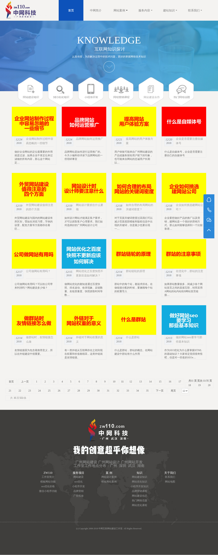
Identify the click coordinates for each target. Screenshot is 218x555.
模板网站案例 (109, 481)
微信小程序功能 (48, 491)
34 (137, 390)
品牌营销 (78, 491)
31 (108, 390)
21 (10, 390)
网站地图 (170, 481)
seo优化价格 (48, 486)
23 (29, 390)
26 (59, 390)
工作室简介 (48, 477)
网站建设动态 (139, 495)
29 (88, 390)
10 (114, 381)
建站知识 (170, 10)
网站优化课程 (139, 505)
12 (130, 381)
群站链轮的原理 (135, 271)
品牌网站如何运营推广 (89, 138)
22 (20, 390)
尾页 (173, 390)
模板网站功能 (48, 481)
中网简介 (96, 10)
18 (189, 385)
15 (160, 381)
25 (49, 390)
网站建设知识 (139, 477)
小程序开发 (78, 486)
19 (199, 385)
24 (39, 390)
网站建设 (78, 477)
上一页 (25, 381)
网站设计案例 (109, 477)
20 (209, 385)
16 (170, 381)
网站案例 (121, 10)
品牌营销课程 (139, 491)
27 (69, 390)
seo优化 (78, 481)
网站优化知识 (139, 481)
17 (179, 381)
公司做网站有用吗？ (38, 271)
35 (147, 390)
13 (140, 381)
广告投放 (78, 495)
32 (118, 390)
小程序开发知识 (139, 486)
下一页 (160, 390)
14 (150, 381)
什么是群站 (133, 337)
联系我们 (195, 10)
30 (98, 390)
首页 (71, 10)
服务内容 (145, 10)
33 (127, 390)
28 (78, 390)
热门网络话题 (139, 500)
